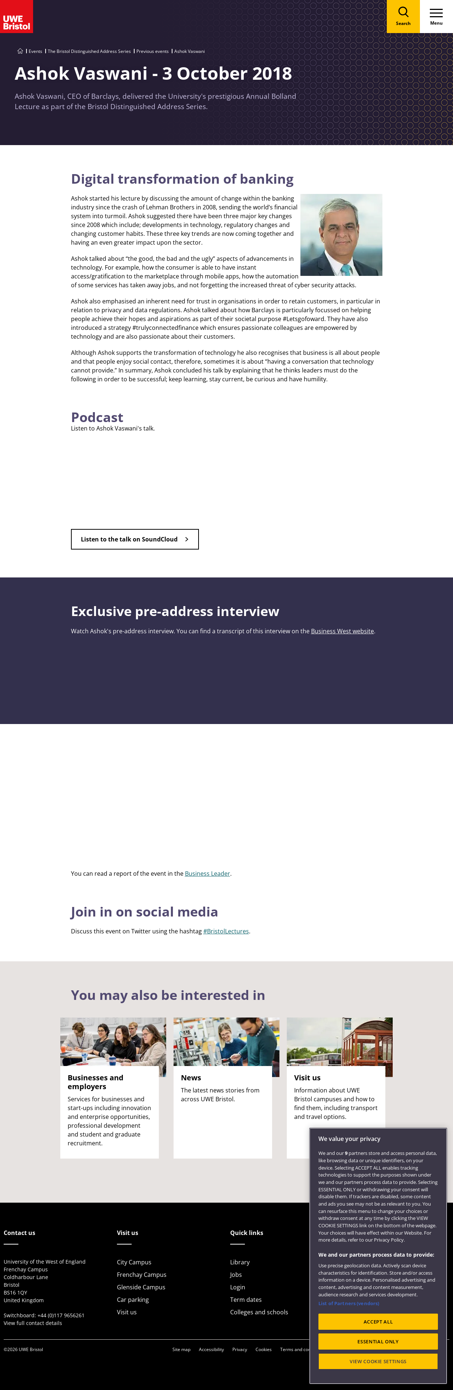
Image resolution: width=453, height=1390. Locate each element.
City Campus (134, 1262)
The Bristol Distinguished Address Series (89, 51)
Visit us (127, 1312)
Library (240, 1262)
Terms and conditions (302, 1349)
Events (35, 51)
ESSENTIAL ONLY (378, 1341)
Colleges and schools (259, 1312)
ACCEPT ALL (378, 1321)
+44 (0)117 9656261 (61, 1315)
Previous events (152, 51)
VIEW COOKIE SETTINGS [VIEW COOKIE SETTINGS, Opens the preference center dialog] (378, 1361)
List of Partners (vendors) (348, 1303)
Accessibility (211, 1349)
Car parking (133, 1300)
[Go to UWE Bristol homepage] (20, 51)
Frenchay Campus (142, 1275)
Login (237, 1287)
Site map (181, 1349)
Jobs (236, 1275)
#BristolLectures (226, 931)
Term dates (246, 1300)
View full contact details (33, 1322)
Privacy (239, 1349)
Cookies (264, 1349)
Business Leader (207, 873)
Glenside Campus (141, 1287)
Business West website (342, 631)
